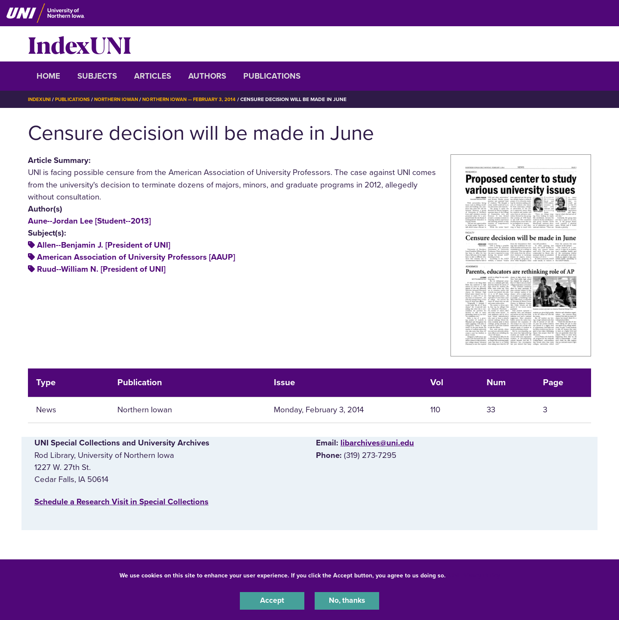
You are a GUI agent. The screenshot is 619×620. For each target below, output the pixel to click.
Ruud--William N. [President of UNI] (101, 269)
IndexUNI (79, 44)
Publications (271, 76)
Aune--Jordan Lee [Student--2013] (89, 221)
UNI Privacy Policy (474, 574)
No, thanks (347, 600)
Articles (152, 76)
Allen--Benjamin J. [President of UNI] (103, 245)
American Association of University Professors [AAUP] (136, 257)
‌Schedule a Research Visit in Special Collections (121, 501)
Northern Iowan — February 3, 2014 (197, 99)
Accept (272, 600)
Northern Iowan (120, 99)
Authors (207, 76)
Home (48, 76)
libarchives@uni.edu (377, 443)
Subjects (97, 76)
